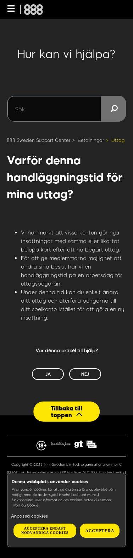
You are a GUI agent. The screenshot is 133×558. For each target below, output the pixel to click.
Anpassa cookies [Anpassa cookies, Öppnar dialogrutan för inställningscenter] (29, 515)
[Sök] (66, 109)
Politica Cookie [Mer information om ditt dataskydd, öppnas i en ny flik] (25, 505)
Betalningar (91, 140)
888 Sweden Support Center (39, 140)
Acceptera (99, 530)
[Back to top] (66, 411)
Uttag (117, 140)
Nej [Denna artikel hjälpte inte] (85, 373)
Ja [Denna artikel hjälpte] (48, 373)
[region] (66, 510)
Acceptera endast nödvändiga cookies (44, 530)
